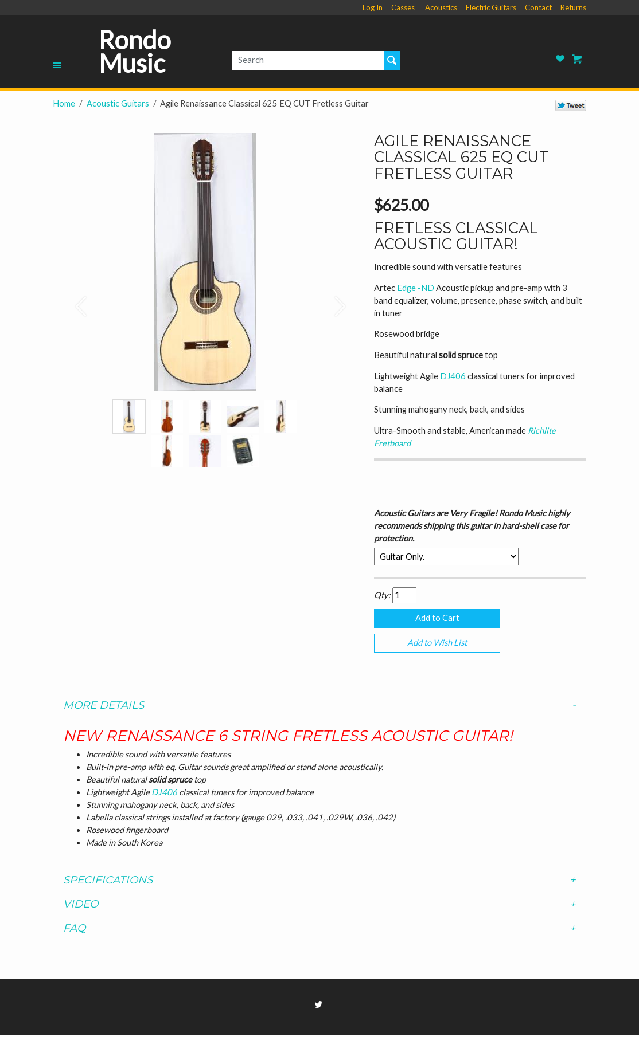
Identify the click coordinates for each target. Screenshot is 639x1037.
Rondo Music (135, 52)
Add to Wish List (437, 644)
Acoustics (441, 7)
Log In (373, 7)
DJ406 (453, 376)
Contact (538, 7)
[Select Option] (446, 556)
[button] (76, 300)
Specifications (319, 882)
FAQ (319, 930)
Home (64, 103)
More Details (319, 707)
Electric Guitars (491, 7)
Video (319, 906)
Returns (573, 7)
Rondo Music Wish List (560, 58)
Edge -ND (416, 288)
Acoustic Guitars (118, 103)
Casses (403, 7)
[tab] (319, 708)
